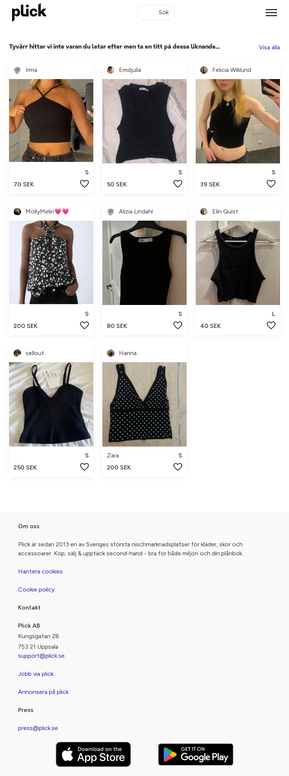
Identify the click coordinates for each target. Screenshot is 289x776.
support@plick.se (41, 655)
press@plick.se (38, 728)
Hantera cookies (40, 571)
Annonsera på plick (43, 691)
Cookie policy (36, 589)
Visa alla (269, 47)
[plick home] (29, 12)
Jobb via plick (35, 673)
